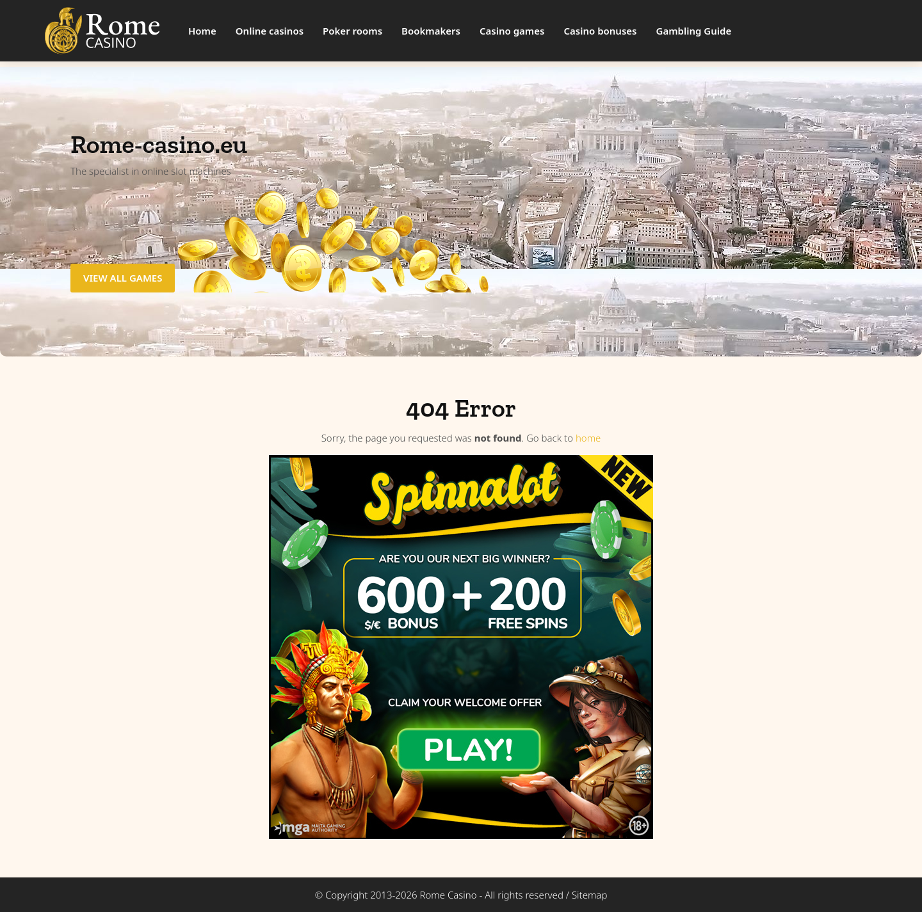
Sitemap (589, 894)
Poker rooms (352, 30)
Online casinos (269, 30)
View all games (122, 277)
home (588, 437)
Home (202, 30)
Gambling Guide (694, 30)
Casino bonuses (599, 30)
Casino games (512, 30)
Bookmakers (430, 30)
